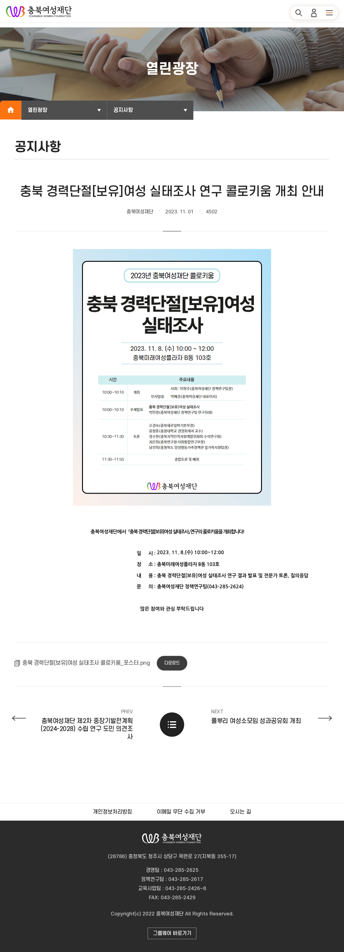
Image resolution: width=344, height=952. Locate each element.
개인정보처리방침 (112, 812)
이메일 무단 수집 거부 (181, 812)
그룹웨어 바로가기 (172, 933)
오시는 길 (240, 812)
